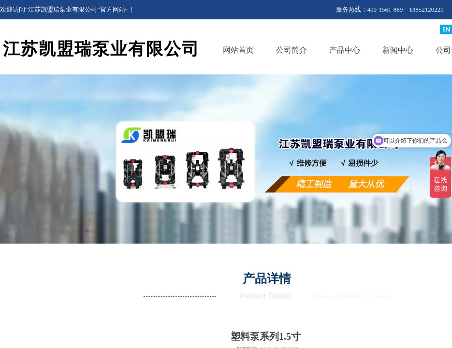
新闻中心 (397, 50)
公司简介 (291, 50)
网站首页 (238, 50)
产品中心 (344, 50)
